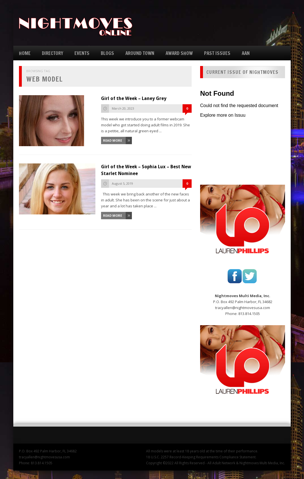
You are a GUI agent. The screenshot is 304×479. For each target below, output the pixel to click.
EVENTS (81, 53)
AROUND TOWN (139, 53)
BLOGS (107, 53)
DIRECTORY (52, 53)
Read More (112, 140)
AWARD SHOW (179, 53)
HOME (25, 53)
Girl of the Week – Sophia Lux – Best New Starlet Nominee (146, 170)
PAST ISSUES (217, 53)
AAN (246, 53)
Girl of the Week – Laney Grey (133, 98)
